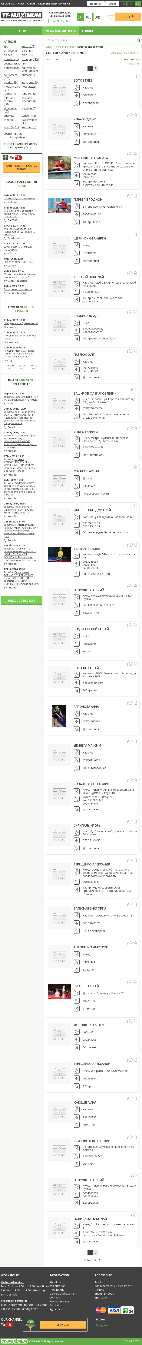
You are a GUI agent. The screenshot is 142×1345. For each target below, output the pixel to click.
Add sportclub (17, 137)
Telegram (99, 1325)
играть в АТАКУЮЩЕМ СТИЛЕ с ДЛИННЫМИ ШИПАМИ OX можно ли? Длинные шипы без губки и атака (19, 465)
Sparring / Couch (105, 1293)
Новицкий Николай (90, 1219)
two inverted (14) (30, 121)
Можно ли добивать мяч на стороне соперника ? (20, 275)
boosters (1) (11, 59)
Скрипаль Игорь (87, 825)
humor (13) (28, 75)
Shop (22, 31)
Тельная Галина (87, 549)
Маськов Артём (86, 471)
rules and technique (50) (10, 101)
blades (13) (10, 55)
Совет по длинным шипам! (19, 198)
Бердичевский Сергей (91, 629)
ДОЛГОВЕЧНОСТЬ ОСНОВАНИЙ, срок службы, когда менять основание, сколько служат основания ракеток (19, 488)
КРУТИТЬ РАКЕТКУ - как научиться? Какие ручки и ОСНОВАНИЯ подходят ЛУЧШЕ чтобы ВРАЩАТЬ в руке (21, 530)
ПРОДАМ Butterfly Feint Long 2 (21, 323)
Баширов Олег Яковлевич (95, 393)
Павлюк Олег (84, 355)
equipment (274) (11, 77)
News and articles (60, 31)
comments (27, 380)
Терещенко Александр (92, 864)
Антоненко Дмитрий (91, 947)
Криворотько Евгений (92, 1141)
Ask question (57, 1286)
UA (130, 3)
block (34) (28, 55)
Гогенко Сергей (86, 668)
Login (112, 3)
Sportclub (101, 1297)
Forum (87, 31)
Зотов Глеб (83, 80)
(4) (6, 46)
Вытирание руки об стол (18, 289)
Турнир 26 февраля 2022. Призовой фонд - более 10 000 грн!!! (19, 231)
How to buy (26, 3)
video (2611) (11, 127)
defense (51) (11, 68)
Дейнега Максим (87, 745)
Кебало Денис (85, 119)
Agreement (56, 1309)
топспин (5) (29, 127)
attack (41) (10, 50)
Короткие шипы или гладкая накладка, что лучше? (21, 398)
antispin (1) (28, 46)
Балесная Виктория (90, 908)
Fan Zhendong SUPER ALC (18, 261)
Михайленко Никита (91, 158)
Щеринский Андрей (90, 238)
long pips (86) (30, 82)
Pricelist (54, 1305)
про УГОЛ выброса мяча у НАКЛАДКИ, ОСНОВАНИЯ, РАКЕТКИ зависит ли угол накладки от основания (20, 441)
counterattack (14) (15, 63)
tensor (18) (29, 115)
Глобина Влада (86, 316)
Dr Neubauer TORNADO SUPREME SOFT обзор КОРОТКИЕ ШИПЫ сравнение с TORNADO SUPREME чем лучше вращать (21, 577)
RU (123, 3)
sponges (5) (29, 108)
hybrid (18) (11, 82)
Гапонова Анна (86, 707)
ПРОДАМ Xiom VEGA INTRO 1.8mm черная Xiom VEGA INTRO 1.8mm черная (19, 353)
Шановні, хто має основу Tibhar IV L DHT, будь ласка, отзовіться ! (19, 213)
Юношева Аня (85, 1102)
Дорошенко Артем (89, 1025)
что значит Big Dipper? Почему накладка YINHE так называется (19, 509)
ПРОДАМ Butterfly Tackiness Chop (20, 337)
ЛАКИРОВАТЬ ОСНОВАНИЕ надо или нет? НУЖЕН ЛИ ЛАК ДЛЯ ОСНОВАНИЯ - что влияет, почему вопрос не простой (20, 554)
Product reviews (21, 601)
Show (124, 59)
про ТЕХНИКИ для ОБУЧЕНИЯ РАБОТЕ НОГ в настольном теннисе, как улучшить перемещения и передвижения (19, 417)
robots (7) (10, 93)
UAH (80, 17)
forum (22, 186)
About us (8, 3)
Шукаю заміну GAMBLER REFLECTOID (18, 248)
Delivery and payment (54, 3)
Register (95, 3)
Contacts (60, 21)
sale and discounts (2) (30, 100)
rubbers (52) (29, 93)
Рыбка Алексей (86, 432)
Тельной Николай (89, 277)
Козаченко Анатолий (92, 784)
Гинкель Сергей (86, 986)
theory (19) (10, 120)
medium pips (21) (12, 88)
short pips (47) (10, 110)
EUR (97, 17)
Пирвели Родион (88, 199)
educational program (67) (30, 69)
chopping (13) (30, 59)
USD (88, 17)
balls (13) (27, 50)
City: (48, 59)
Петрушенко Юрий (89, 590)
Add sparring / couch (21, 147)
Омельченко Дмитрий (92, 510)
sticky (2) (9, 115)
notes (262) (29, 86)
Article (98, 1282)
